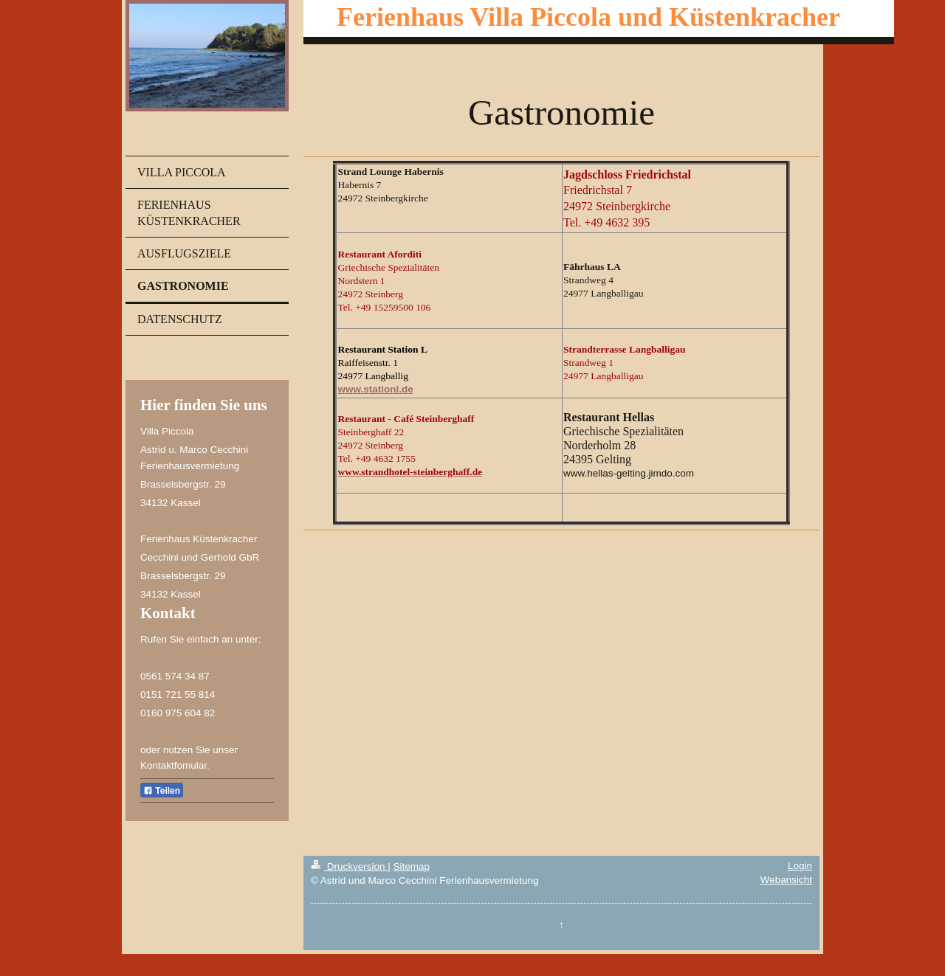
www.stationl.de (375, 389)
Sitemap (411, 866)
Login (800, 865)
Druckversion (349, 866)
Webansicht (786, 879)
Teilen (161, 791)
